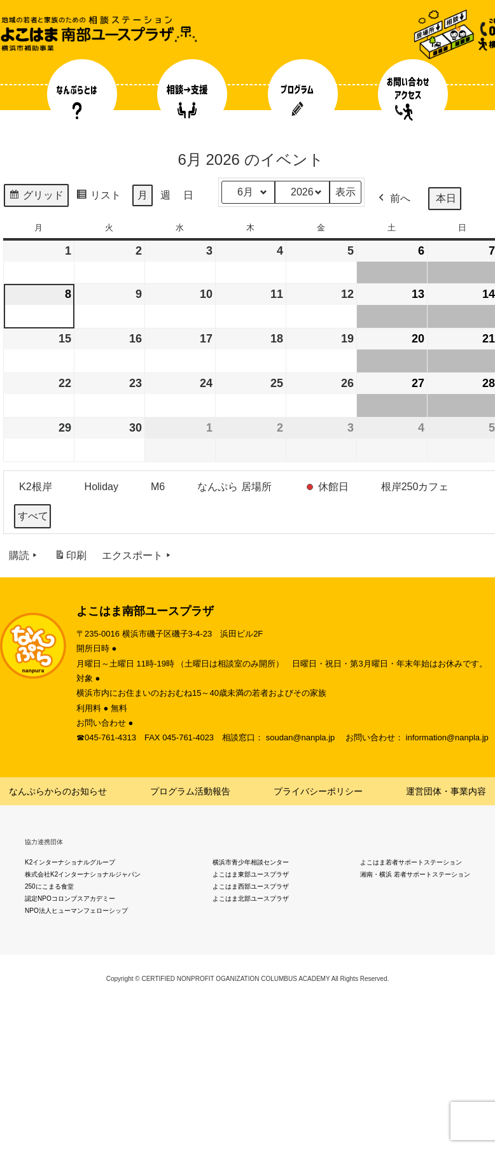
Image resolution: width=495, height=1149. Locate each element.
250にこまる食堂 (49, 886)
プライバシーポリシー (318, 791)
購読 (24, 555)
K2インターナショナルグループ (70, 862)
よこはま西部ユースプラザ (251, 886)
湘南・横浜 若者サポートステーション (415, 874)
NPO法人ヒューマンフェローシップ (76, 910)
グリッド (36, 197)
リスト (98, 197)
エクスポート (137, 555)
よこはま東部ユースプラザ (251, 874)
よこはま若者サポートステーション (411, 862)
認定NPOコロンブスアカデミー (70, 898)
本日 (446, 198)
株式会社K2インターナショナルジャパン (83, 874)
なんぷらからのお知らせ (58, 791)
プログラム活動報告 (190, 791)
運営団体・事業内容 (446, 791)
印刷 (70, 558)
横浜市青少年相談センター (251, 862)
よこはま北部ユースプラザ (251, 898)
